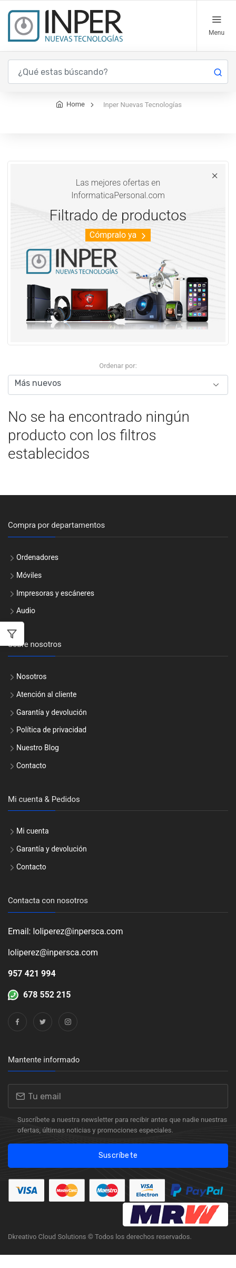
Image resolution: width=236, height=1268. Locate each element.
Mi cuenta (32, 844)
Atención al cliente (46, 707)
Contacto (31, 779)
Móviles (29, 588)
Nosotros (31, 689)
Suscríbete (118, 1168)
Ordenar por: (118, 379)
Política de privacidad (51, 743)
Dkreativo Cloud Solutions (47, 1250)
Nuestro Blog (37, 761)
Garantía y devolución (51, 725)
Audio (25, 624)
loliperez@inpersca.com (53, 966)
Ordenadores (37, 570)
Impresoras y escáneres (55, 606)
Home (75, 117)
